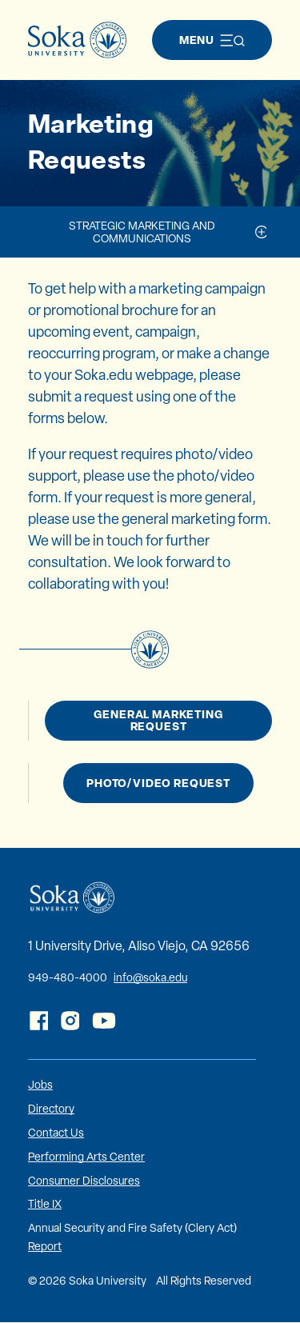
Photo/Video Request (158, 782)
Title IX (45, 1204)
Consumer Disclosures (84, 1180)
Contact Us (56, 1132)
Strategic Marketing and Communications (142, 232)
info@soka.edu (150, 977)
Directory (51, 1108)
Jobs (40, 1084)
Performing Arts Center (86, 1156)
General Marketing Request (158, 719)
